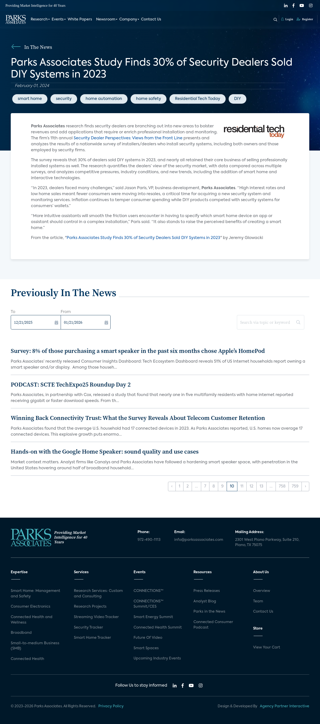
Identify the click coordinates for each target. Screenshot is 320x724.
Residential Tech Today (197, 99)
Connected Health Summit (158, 627)
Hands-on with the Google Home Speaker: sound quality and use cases (105, 451)
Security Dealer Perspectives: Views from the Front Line (128, 138)
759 (295, 486)
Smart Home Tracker (92, 638)
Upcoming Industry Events (157, 658)
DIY (237, 99)
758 (282, 486)
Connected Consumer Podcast (213, 624)
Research (39, 19)
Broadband (21, 633)
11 (241, 486)
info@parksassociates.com (198, 540)
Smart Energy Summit (153, 617)
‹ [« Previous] (171, 486)
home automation (104, 99)
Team (258, 601)
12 (251, 486)
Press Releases (206, 591)
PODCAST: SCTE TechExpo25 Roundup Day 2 (71, 384)
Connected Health (27, 659)
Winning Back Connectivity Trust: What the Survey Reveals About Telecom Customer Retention (138, 418)
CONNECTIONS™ (148, 591)
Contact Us (151, 19)
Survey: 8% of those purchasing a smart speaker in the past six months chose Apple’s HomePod (138, 351)
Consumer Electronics (30, 606)
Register (305, 19)
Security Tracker (88, 627)
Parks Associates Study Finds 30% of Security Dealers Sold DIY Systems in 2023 (143, 238)
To (13, 312)
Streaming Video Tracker (96, 617)
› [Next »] (305, 486)
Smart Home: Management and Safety (35, 593)
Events (58, 19)
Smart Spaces (146, 648)
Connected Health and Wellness (31, 619)
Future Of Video (148, 638)
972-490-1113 (149, 540)
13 (261, 486)
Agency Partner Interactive (284, 706)
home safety (148, 99)
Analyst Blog (204, 601)
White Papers (80, 19)
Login (287, 19)
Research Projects (90, 606)
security (64, 99)
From (66, 312)
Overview (261, 591)
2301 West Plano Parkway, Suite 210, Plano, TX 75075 (267, 542)
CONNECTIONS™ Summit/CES (148, 604)
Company (128, 19)
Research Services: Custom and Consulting (98, 593)
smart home (30, 99)
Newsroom (105, 19)
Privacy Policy (111, 706)
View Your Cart (266, 647)
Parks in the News (209, 611)
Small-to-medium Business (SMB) (35, 646)
